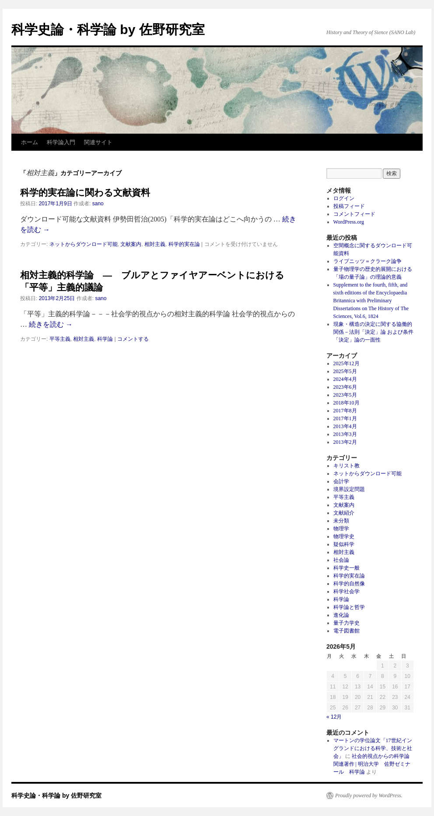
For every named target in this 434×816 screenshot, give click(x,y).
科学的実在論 (184, 244)
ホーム (29, 142)
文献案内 (130, 244)
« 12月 (334, 717)
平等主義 (59, 339)
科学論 (105, 339)
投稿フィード (349, 206)
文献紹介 (343, 513)
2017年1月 (345, 418)
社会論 (341, 560)
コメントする (133, 339)
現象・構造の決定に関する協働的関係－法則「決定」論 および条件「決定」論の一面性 (373, 332)
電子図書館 (346, 631)
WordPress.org (348, 222)
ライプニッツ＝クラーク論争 (367, 261)
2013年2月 (345, 442)
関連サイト (98, 142)
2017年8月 (345, 411)
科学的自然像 (349, 584)
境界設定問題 (349, 489)
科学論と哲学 (349, 607)
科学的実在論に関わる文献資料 (85, 192)
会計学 (341, 481)
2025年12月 (346, 363)
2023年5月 (345, 395)
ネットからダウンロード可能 (83, 244)
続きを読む (51, 324)
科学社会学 (346, 591)
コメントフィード (354, 214)
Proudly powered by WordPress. (368, 795)
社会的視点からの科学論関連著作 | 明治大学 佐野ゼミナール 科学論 (371, 764)
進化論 (341, 615)
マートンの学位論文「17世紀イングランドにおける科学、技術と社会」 (372, 748)
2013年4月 (345, 426)
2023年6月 (345, 387)
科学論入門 (61, 142)
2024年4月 (345, 379)
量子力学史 (346, 623)
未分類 (341, 521)
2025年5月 (345, 371)
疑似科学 (343, 544)
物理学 (341, 529)
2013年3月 (345, 434)
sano (98, 204)
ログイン (343, 198)
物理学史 (343, 536)
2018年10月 (346, 403)
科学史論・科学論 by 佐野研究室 (108, 29)
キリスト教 (346, 466)
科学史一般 (346, 568)
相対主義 (154, 244)
